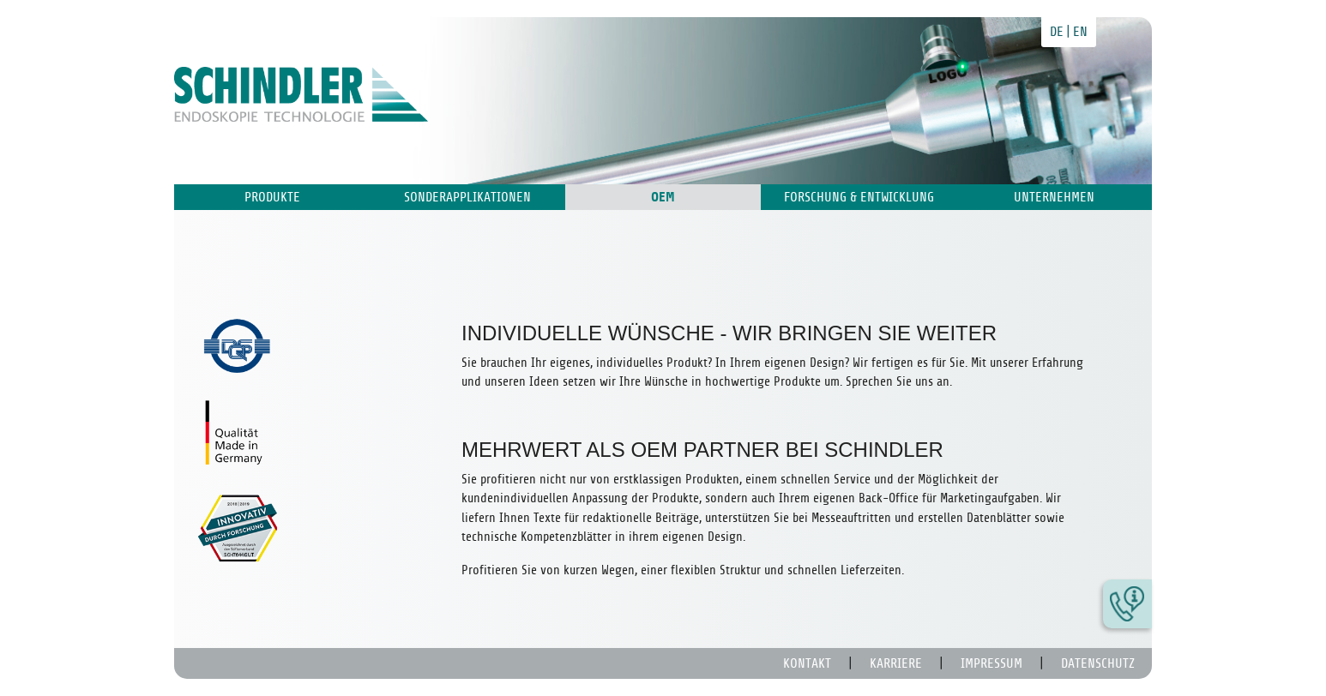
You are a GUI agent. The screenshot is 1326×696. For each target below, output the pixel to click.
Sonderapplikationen (467, 197)
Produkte (272, 197)
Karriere (896, 663)
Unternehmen (1054, 197)
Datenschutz (1098, 663)
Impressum (991, 663)
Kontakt (807, 663)
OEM (663, 197)
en (1080, 31)
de (1057, 31)
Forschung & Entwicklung (859, 197)
